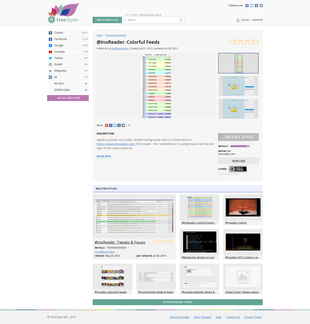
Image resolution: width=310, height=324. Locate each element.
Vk (71, 77)
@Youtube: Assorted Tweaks (111, 292)
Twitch (71, 147)
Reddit (71, 64)
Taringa (71, 115)
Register (258, 20)
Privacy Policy (253, 317)
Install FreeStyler (68, 167)
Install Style (239, 137)
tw (114, 125)
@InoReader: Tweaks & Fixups (120, 242)
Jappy (71, 128)
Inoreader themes (116, 35)
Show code (238, 160)
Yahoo (71, 109)
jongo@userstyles (118, 48)
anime (158, 14)
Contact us (233, 317)
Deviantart (71, 83)
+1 (106, 125)
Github (71, 102)
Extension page (179, 317)
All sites (59, 153)
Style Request (202, 317)
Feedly (71, 140)
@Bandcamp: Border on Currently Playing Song (208, 257)
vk (123, 125)
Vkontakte (261, 5)
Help (218, 317)
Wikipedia (71, 71)
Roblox (71, 121)
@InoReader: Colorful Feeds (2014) (201, 222)
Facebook (247, 5)
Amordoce (71, 96)
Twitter (251, 5)
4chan (71, 90)
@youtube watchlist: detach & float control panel (209, 292)
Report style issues (228, 173)
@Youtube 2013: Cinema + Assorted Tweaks (249, 257)
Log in (245, 20)
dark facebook (146, 14)
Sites (99, 35)
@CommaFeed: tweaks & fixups (155, 292)
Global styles (62, 159)
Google (71, 45)
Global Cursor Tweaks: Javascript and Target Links (253, 292)
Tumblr (256, 5)
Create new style (107, 20)
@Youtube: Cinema (236, 222)
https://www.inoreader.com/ (116, 144)
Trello (71, 134)
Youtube (71, 52)
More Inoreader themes (178, 302)
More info (104, 156)
